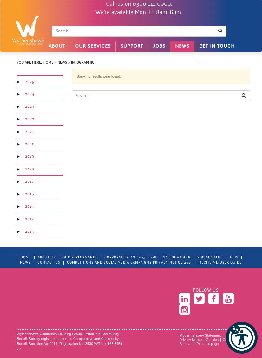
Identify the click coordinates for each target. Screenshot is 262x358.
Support (132, 46)
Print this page (207, 344)
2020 (30, 144)
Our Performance (80, 257)
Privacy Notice (191, 339)
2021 (29, 132)
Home (48, 63)
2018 (29, 169)
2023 (29, 107)
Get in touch (217, 46)
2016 (29, 194)
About (57, 46)
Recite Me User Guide (220, 263)
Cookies (212, 339)
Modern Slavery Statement (200, 335)
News (182, 46)
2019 (29, 157)
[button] (242, 338)
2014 (29, 219)
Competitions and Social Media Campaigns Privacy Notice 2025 (130, 263)
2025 (29, 82)
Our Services (93, 46)
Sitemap (186, 344)
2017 (29, 182)
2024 (29, 94)
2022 (29, 119)
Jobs (159, 46)
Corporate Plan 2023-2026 (130, 257)
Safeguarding (177, 257)
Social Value (210, 257)
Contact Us (48, 263)
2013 (29, 232)
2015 (29, 207)
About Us (47, 257)
